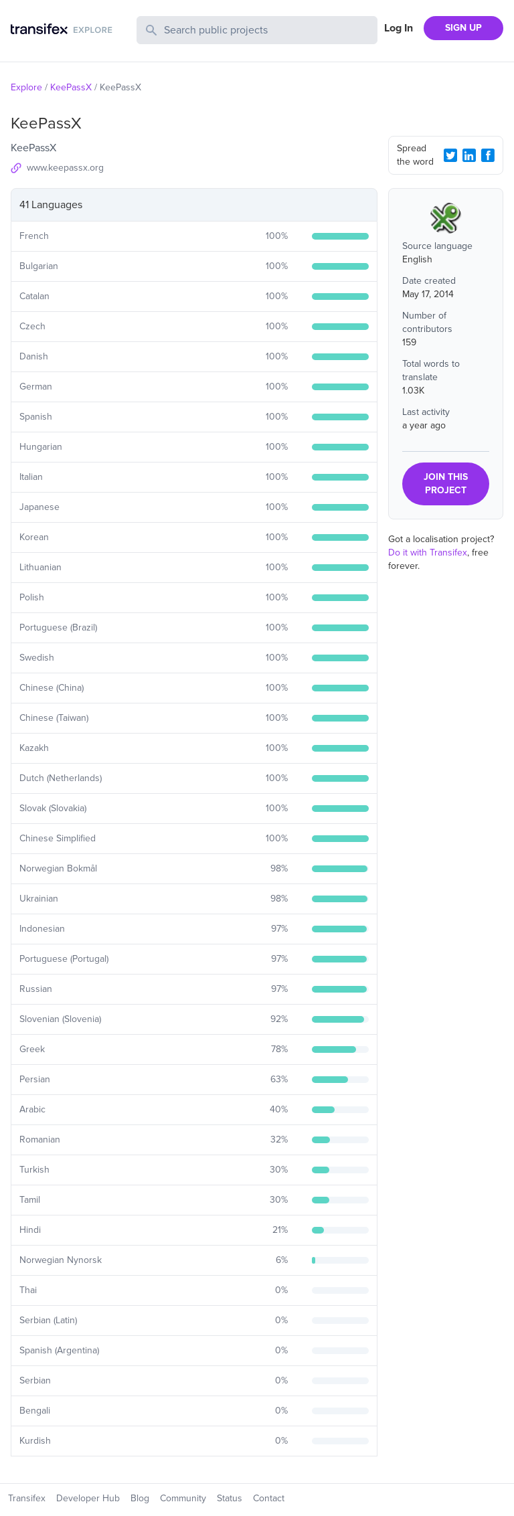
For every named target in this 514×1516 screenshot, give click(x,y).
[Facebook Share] (488, 155)
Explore (26, 87)
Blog (140, 1498)
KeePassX (71, 87)
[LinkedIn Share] (469, 155)
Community (183, 1498)
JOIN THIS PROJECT (446, 483)
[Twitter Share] (450, 155)
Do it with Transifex (427, 552)
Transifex (27, 1498)
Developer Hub (88, 1498)
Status (229, 1498)
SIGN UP (463, 27)
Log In (398, 28)
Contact (268, 1498)
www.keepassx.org (65, 167)
